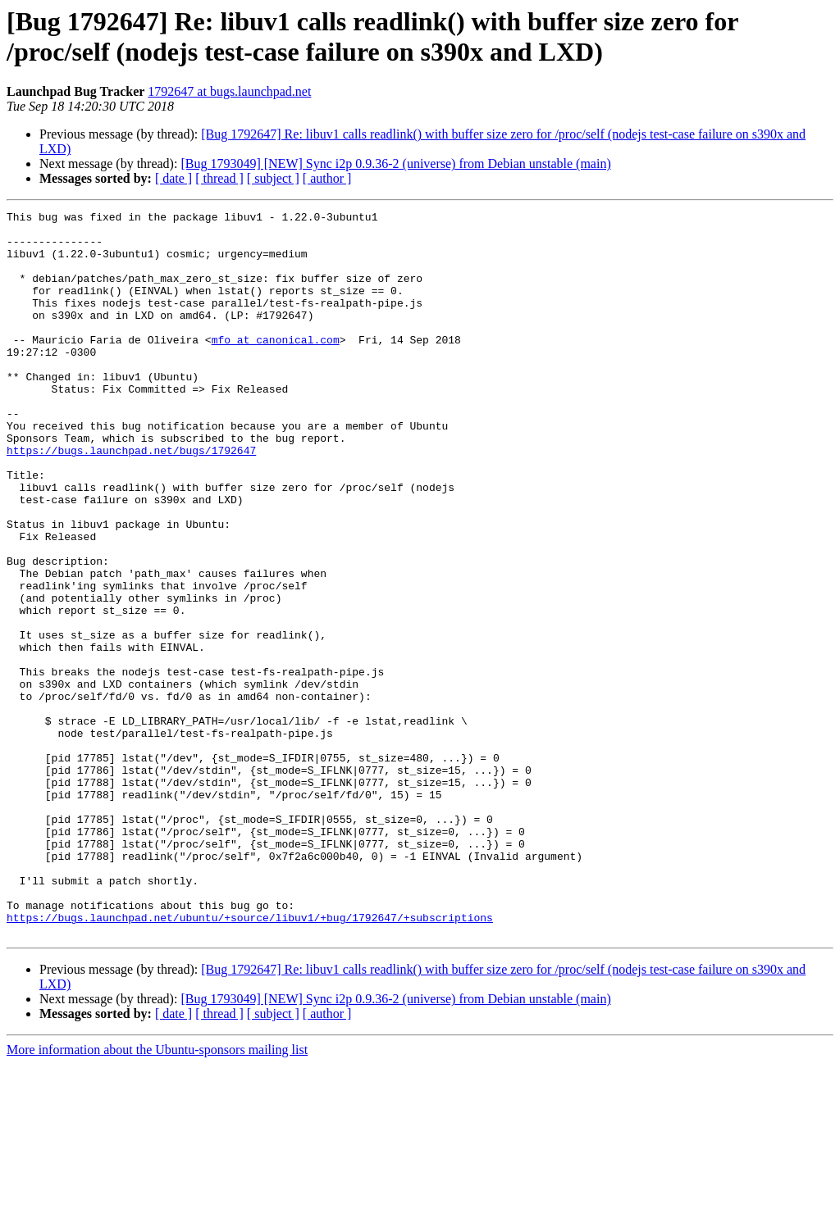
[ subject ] (273, 178)
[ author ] (327, 178)
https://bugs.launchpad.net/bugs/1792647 (131, 499)
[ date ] (173, 178)
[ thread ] (219, 178)
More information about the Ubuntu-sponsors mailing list (157, 1195)
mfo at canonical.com (276, 366)
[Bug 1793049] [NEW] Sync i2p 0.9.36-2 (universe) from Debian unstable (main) (395, 163)
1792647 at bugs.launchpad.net (229, 91)
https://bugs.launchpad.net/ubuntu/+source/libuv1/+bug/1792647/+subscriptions (250, 1059)
